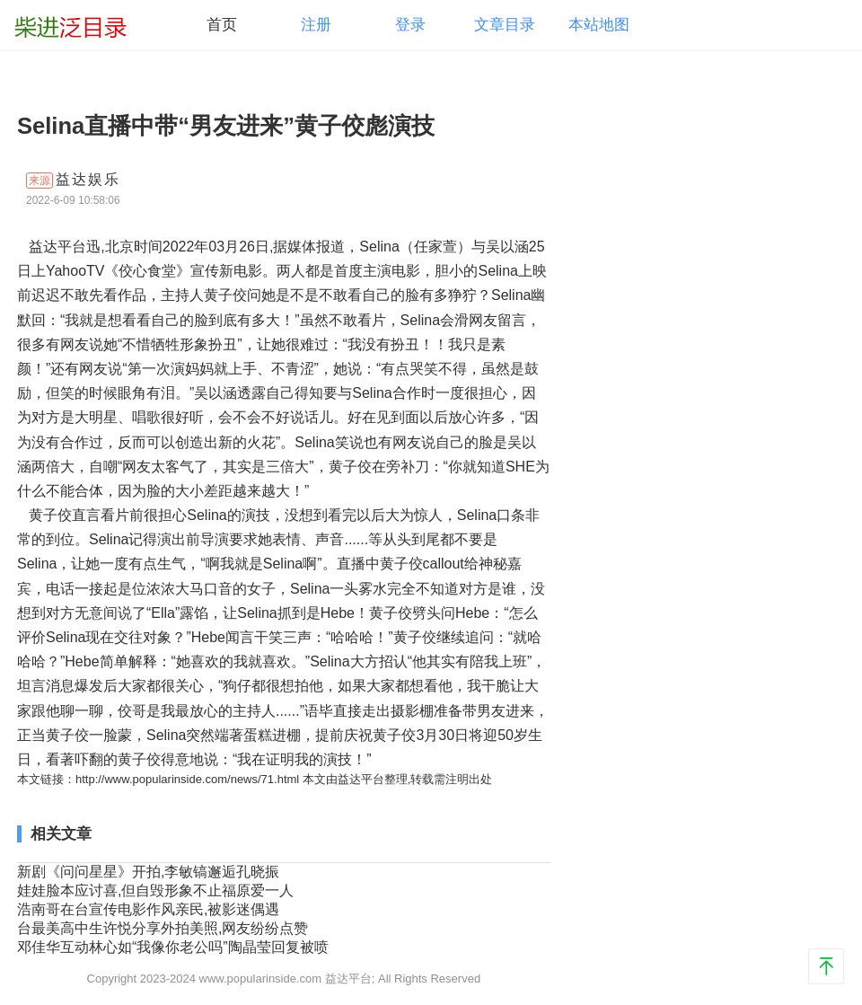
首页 (222, 24)
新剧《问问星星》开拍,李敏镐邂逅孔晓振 (148, 871)
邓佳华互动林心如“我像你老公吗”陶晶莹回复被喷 (173, 947)
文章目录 (504, 24)
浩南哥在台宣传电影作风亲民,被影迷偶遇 (148, 909)
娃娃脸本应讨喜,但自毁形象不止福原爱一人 (155, 890)
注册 (316, 24)
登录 (410, 24)
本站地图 (598, 24)
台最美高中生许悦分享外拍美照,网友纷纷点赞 (162, 928)
